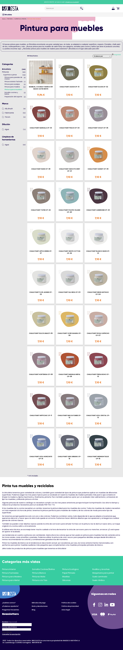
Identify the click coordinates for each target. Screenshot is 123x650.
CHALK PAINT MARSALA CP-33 (41, 128)
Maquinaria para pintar (103, 573)
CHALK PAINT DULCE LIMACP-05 (41, 333)
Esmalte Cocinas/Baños (43, 569)
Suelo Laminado (99, 576)
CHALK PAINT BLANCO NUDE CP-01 (98, 252)
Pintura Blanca (39, 573)
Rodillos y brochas (101, 569)
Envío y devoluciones (40, 606)
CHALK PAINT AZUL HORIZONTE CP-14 (40, 458)
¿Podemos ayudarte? (10, 606)
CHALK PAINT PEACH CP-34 (69, 128)
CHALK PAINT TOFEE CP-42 (41, 210)
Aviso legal (66, 610)
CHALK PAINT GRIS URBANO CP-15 (69, 458)
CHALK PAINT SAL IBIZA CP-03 (69, 292)
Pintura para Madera (11, 576)
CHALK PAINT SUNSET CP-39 (98, 169)
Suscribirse (7, 632)
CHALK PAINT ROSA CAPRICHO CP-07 (98, 334)
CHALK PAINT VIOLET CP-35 (98, 128)
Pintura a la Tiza (39, 580)
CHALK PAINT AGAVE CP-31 (69, 87)
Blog (33, 610)
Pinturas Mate (38, 576)
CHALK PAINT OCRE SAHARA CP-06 (69, 334)
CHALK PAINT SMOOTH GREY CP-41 (69, 170)
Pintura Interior (9, 569)
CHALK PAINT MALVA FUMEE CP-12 (69, 416)
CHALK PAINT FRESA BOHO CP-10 (98, 375)
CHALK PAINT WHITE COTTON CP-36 (69, 252)
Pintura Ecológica (70, 569)
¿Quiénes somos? (9, 603)
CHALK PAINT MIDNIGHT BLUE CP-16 (98, 458)
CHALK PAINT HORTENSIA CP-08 (41, 374)
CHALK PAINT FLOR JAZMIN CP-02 (40, 293)
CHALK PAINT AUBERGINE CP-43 (98, 210)
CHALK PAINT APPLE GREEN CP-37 (40, 252)
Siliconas (66, 580)
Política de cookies (69, 603)
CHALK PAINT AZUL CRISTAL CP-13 (98, 416)
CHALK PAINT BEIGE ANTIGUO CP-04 (98, 293)
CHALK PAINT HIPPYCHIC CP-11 (41, 415)
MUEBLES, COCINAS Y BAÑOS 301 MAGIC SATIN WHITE (41, 88)
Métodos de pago (39, 603)
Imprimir (117, 55)
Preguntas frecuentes (10, 610)
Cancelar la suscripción (11, 634)
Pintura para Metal (11, 580)
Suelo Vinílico (98, 580)
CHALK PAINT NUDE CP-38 (40, 169)
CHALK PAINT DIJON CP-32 (98, 87)
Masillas (66, 576)
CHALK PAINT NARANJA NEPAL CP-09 (69, 375)
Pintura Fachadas (10, 573)
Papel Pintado (68, 573)
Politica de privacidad (70, 606)
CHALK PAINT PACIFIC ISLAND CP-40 (69, 211)
